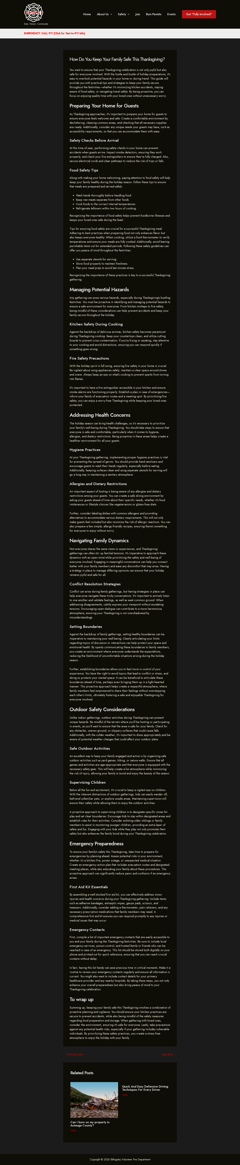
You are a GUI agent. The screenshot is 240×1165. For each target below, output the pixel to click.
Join (138, 14)
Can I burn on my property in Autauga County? (91, 1124)
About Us (105, 14)
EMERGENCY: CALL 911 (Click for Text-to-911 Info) (54, 33)
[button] (199, 14)
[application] (111, 14)
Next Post (168, 1054)
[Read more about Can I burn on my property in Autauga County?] (94, 1100)
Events (172, 14)
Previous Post (74, 1054)
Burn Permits (154, 14)
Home (88, 14)
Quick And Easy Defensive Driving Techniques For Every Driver (143, 1089)
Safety (124, 14)
